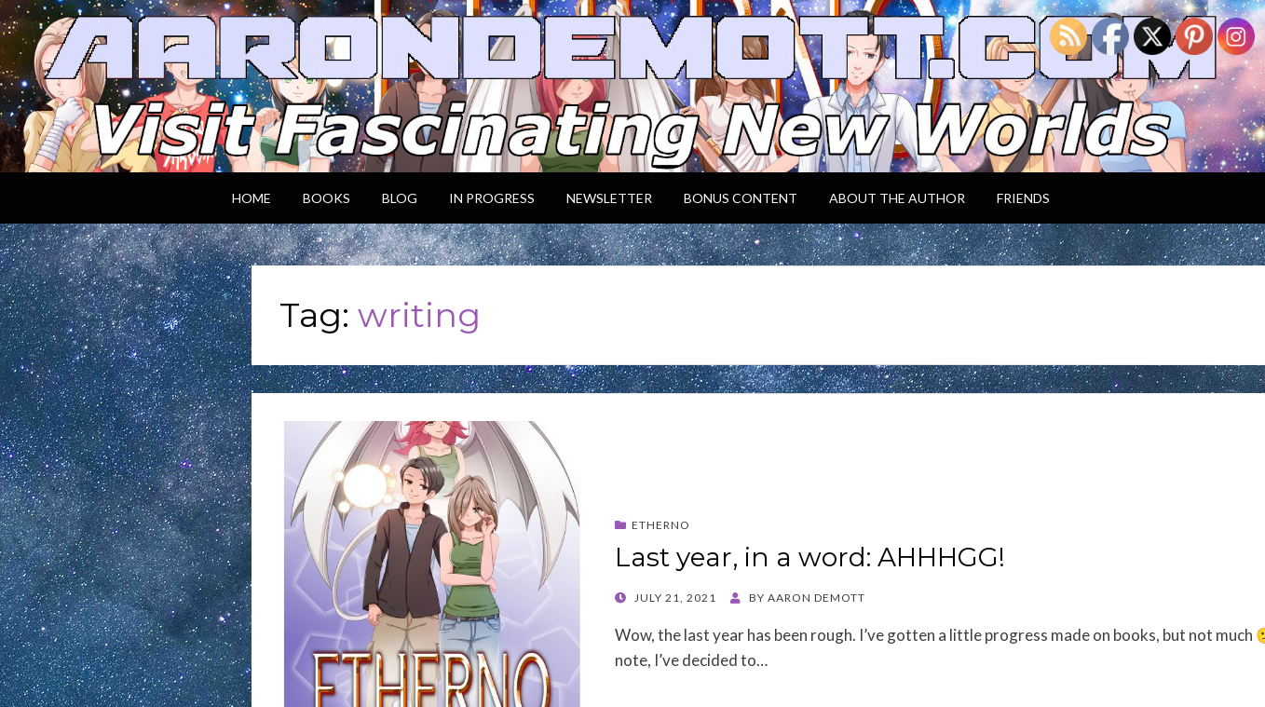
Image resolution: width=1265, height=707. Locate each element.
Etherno (661, 525)
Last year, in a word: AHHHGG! (810, 557)
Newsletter (609, 198)
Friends (1023, 198)
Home (251, 198)
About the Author (897, 198)
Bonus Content (740, 198)
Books (326, 198)
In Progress (492, 198)
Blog (399, 198)
